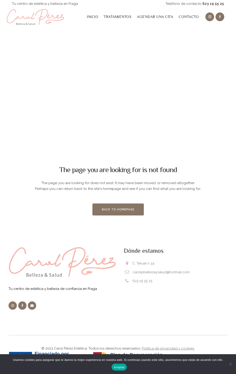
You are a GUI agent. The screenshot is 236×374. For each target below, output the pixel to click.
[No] (230, 364)
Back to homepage (118, 209)
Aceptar (119, 367)
